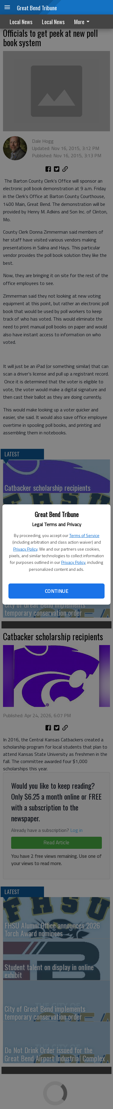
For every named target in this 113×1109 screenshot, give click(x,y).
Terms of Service (84, 535)
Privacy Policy (25, 549)
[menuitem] (83, 21)
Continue (56, 591)
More (83, 22)
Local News (21, 22)
